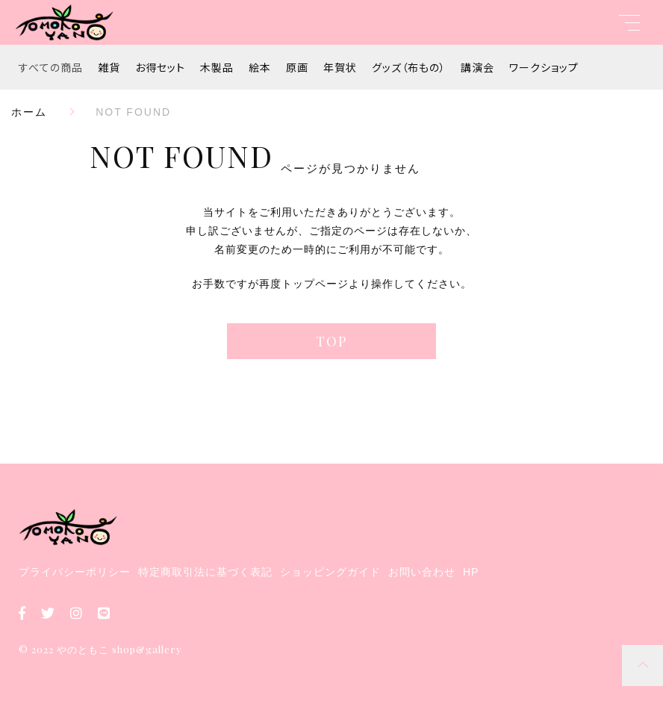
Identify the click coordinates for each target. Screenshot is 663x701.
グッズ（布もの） (409, 67)
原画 (297, 67)
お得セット (160, 67)
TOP (331, 341)
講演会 (477, 67)
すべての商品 (51, 67)
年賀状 (340, 67)
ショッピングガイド (330, 572)
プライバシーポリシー (75, 572)
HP (471, 572)
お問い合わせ (421, 572)
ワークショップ (544, 67)
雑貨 (109, 67)
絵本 (260, 67)
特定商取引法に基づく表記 (205, 572)
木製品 (217, 67)
